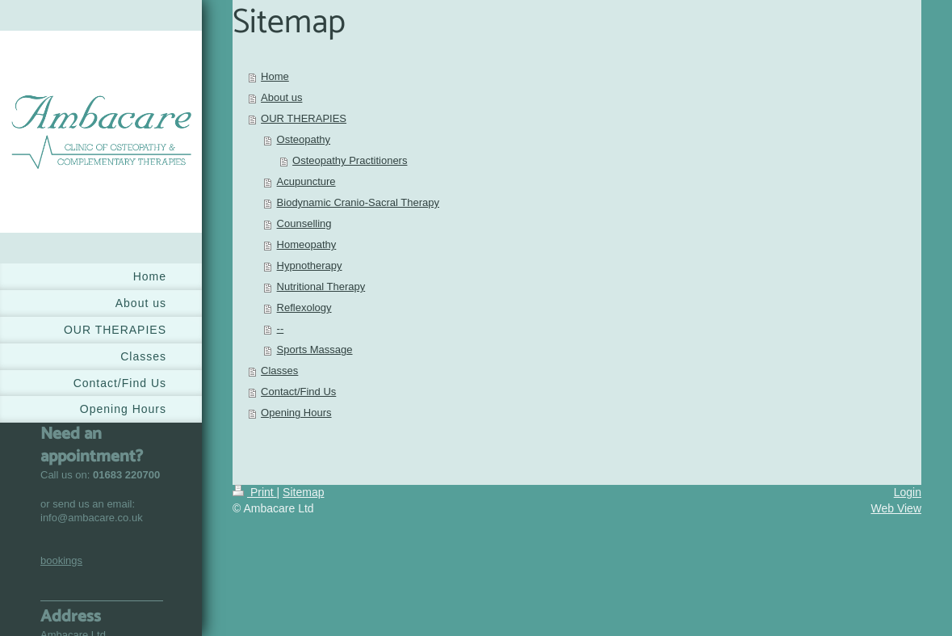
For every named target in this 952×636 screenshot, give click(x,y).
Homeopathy (307, 244)
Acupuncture (306, 181)
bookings (61, 560)
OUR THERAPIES (303, 118)
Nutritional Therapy (321, 286)
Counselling (304, 223)
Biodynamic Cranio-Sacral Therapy (358, 202)
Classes (279, 370)
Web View (895, 508)
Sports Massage (315, 349)
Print (255, 492)
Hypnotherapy (309, 265)
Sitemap (303, 492)
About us (281, 97)
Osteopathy (304, 139)
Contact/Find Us (298, 391)
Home (275, 76)
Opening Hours (296, 412)
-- (280, 328)
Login (907, 492)
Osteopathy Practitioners (349, 160)
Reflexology (304, 307)
